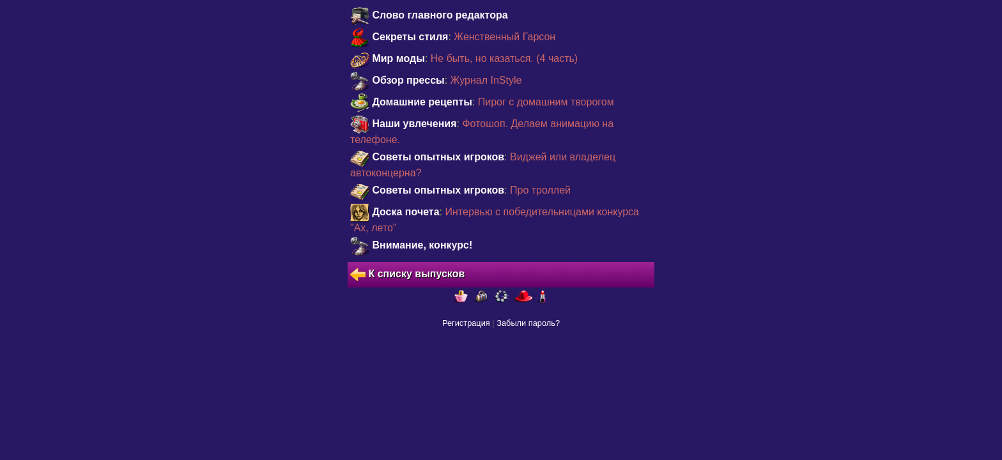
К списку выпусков (407, 274)
